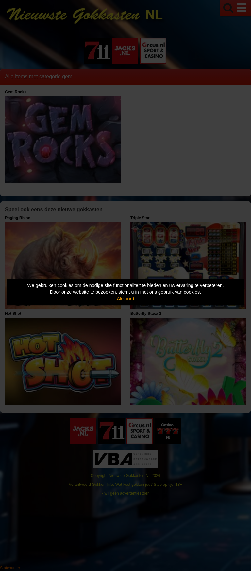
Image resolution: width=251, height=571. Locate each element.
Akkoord (125, 298)
